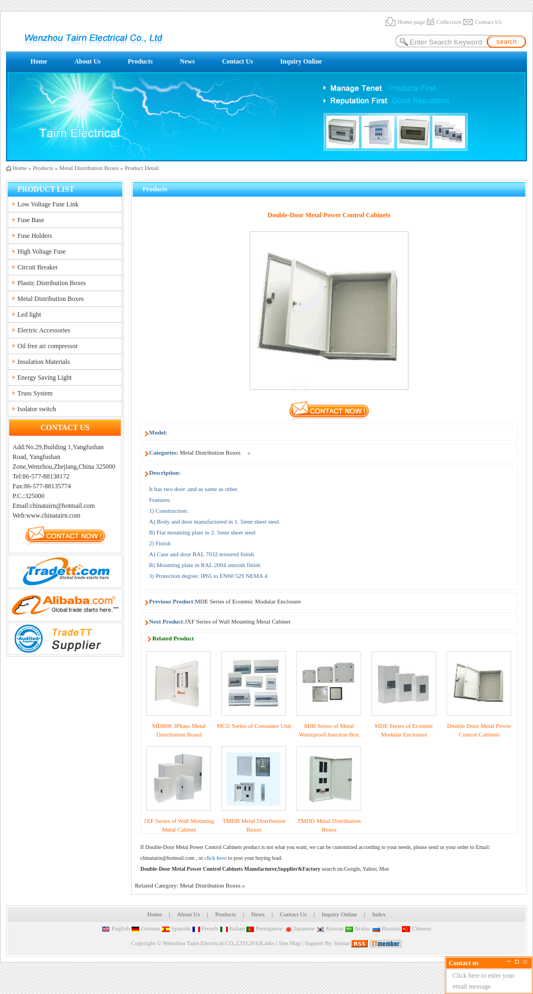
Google (352, 869)
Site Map (290, 943)
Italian (232, 928)
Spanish (176, 928)
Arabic (357, 928)
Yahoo (370, 869)
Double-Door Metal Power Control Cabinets (193, 847)
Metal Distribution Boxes (89, 168)
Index (379, 914)
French (205, 928)
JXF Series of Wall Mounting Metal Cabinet (237, 621)
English (115, 928)
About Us (88, 61)
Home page (411, 21)
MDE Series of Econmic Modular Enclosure (248, 601)
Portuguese (264, 928)
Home (38, 61)
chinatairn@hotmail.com (167, 858)
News (187, 61)
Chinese (416, 928)
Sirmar (341, 943)
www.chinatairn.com (53, 515)
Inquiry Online (301, 61)
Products (140, 61)
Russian (386, 928)
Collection (448, 21)
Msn (384, 869)
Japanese (299, 928)
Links (268, 943)
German (145, 928)
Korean (329, 928)
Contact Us (488, 21)
